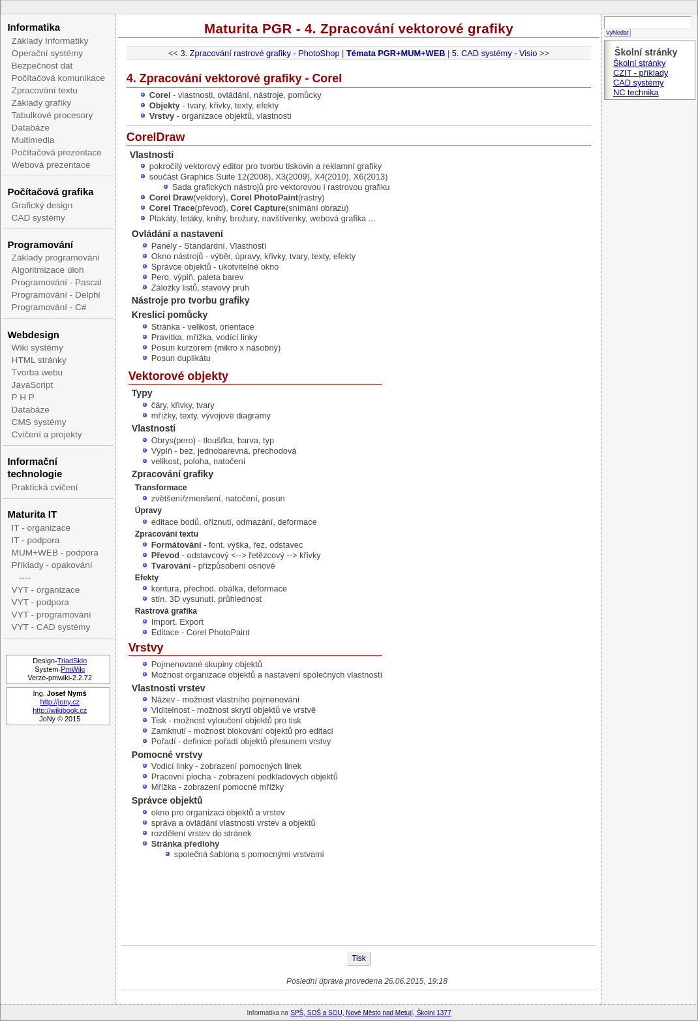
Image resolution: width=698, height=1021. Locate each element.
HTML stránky (39, 360)
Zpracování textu (45, 90)
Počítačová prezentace (57, 152)
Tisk (359, 958)
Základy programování (56, 257)
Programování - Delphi (56, 295)
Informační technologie (34, 467)
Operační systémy (47, 53)
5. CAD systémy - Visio (495, 53)
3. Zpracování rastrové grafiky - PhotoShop (260, 53)
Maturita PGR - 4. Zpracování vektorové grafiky (358, 28)
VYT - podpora (40, 602)
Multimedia (33, 140)
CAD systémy (38, 218)
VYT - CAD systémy (51, 627)
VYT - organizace (46, 590)
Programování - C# (49, 307)
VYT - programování (51, 615)
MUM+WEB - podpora (55, 553)
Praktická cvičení (45, 487)
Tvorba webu (37, 372)
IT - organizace (41, 528)
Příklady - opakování (52, 565)
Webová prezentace (51, 165)
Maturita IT (32, 514)
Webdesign (33, 334)
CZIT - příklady (640, 73)
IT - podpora (36, 540)
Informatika (33, 27)
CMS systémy (39, 422)
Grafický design (42, 205)
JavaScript (32, 385)
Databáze (31, 128)
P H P (23, 397)
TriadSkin (72, 661)
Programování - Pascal (57, 282)
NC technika (636, 92)
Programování (40, 244)
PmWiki (73, 669)
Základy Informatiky (50, 41)
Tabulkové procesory (52, 115)
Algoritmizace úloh (48, 270)
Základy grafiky (41, 103)
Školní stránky (639, 63)
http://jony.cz (60, 702)
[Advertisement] (358, 902)
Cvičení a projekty (47, 434)
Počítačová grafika (50, 191)
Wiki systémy (37, 348)
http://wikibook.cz (60, 710)
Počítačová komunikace (59, 78)
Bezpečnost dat (42, 66)
